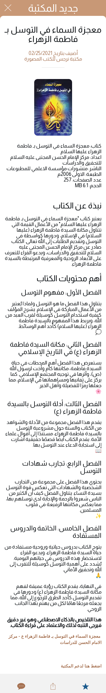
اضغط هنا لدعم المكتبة (81, 666)
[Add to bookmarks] (85, 686)
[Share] (53, 686)
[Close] (8, 8)
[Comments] (20, 686)
